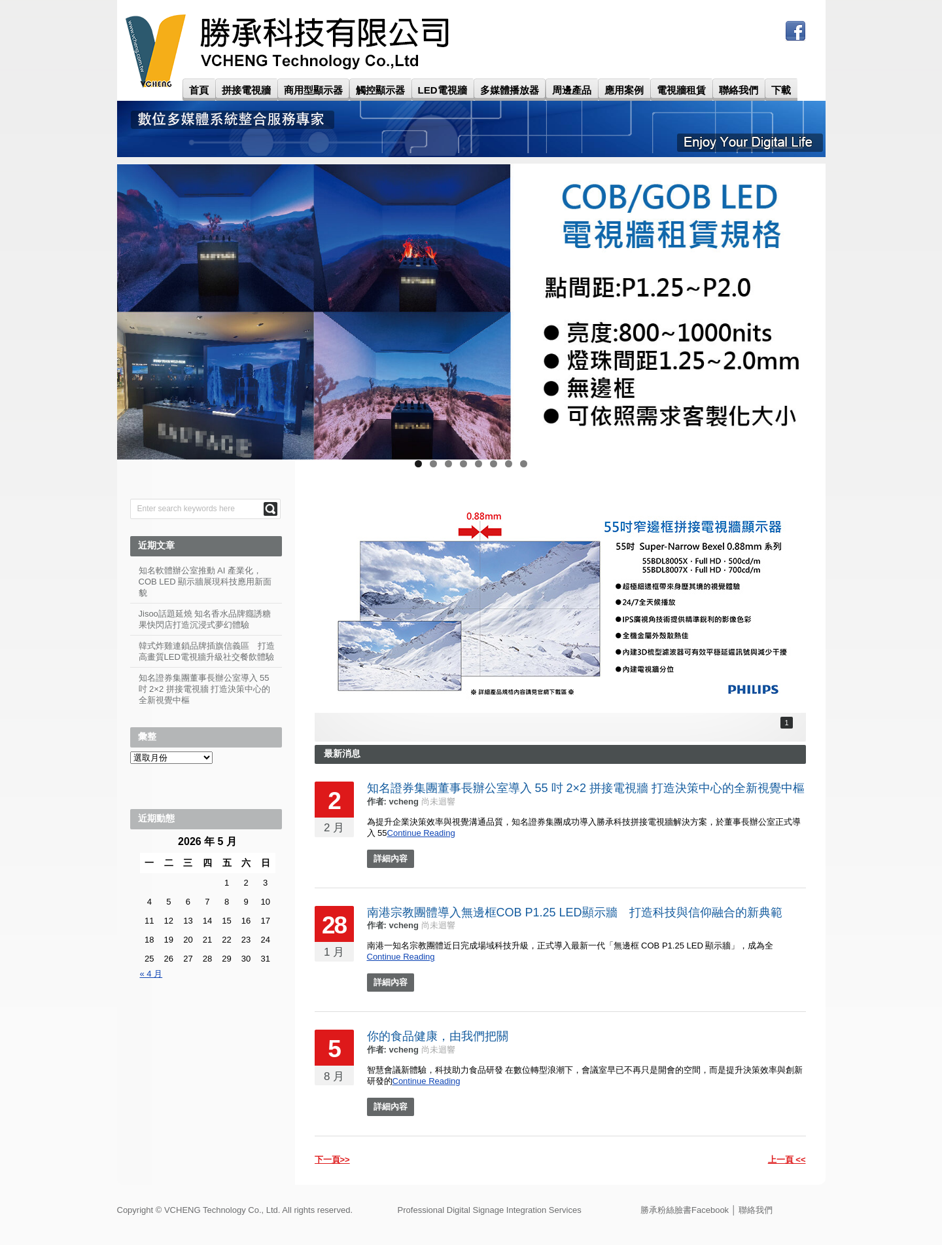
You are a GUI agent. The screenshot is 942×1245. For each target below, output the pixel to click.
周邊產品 (571, 90)
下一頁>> (332, 1159)
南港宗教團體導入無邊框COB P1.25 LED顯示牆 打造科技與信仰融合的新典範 (574, 912)
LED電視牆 (442, 90)
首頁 (199, 90)
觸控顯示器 (380, 90)
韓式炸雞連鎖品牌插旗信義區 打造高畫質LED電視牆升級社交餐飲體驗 (207, 651)
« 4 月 (151, 974)
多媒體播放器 (509, 90)
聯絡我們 (738, 90)
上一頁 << (787, 1159)
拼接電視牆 (246, 90)
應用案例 (624, 90)
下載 (781, 90)
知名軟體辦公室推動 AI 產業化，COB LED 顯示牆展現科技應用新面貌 (205, 582)
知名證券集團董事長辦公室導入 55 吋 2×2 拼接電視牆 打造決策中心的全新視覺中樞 (586, 788)
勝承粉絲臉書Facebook (684, 1210)
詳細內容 (391, 858)
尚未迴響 (438, 801)
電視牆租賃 (681, 90)
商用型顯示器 (313, 90)
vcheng (404, 801)
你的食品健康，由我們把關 (437, 1036)
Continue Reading (421, 833)
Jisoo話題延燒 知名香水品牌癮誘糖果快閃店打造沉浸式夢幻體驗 (205, 619)
